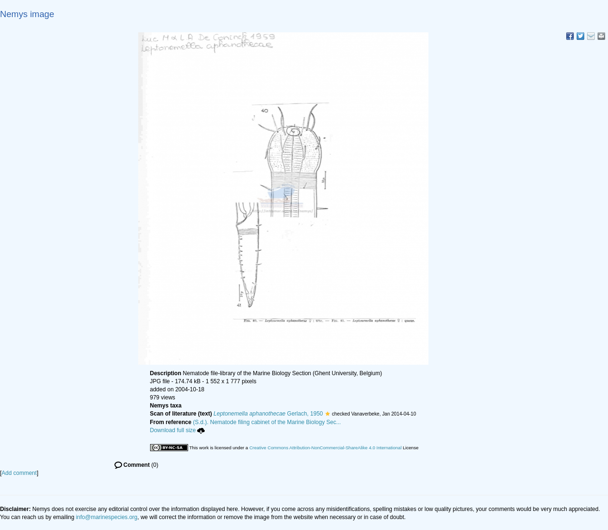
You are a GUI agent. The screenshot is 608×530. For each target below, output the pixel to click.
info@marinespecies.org (107, 517)
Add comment (19, 473)
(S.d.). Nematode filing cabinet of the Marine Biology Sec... (267, 422)
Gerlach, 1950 (268, 413)
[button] (327, 413)
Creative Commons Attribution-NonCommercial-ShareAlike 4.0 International (325, 447)
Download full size (177, 430)
